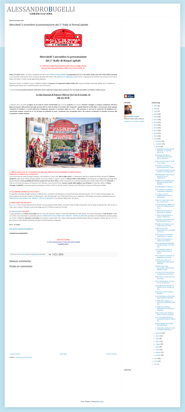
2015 (155, 136)
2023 (155, 114)
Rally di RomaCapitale (58, 74)
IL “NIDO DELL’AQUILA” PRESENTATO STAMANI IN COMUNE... (164, 308)
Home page (63, 354)
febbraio (158, 352)
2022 (155, 117)
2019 (155, 125)
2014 (155, 139)
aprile (157, 347)
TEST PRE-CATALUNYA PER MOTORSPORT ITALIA (164, 220)
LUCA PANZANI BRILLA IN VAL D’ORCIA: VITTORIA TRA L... (165, 171)
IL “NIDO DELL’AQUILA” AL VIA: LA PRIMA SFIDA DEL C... (165, 329)
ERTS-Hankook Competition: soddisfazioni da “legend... (164, 235)
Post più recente (15, 354)
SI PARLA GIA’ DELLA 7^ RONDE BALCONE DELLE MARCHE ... (164, 261)
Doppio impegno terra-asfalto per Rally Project (164, 324)
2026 (155, 106)
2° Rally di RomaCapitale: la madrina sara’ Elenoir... (164, 240)
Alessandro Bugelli (132, 116)
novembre (158, 144)
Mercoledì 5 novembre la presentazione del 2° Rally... (164, 166)
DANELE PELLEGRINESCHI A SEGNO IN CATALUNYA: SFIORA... (164, 182)
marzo (157, 349)
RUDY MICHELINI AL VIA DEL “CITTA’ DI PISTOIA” (164, 282)
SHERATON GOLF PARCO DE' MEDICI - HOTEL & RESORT (31, 198)
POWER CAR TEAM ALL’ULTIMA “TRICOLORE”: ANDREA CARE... (164, 268)
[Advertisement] (63, 335)
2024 (155, 111)
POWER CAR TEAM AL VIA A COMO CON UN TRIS (164, 225)
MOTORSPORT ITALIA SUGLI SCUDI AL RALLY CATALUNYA (164, 176)
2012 (155, 361)
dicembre (158, 141)
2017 (155, 130)
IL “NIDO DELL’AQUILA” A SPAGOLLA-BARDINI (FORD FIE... (165, 302)
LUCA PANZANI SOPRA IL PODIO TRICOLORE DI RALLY (163, 251)
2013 (155, 358)
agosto (157, 336)
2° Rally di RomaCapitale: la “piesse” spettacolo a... (164, 216)
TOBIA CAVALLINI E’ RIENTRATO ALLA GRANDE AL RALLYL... (165, 230)
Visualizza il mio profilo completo (134, 121)
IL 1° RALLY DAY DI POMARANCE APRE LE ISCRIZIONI (163, 195)
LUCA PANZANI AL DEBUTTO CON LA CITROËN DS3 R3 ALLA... (164, 206)
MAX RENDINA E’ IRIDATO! (164, 187)
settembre (158, 333)
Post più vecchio (111, 354)
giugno (157, 341)
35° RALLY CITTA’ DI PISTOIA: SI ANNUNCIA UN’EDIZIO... (165, 273)
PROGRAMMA (16, 211)
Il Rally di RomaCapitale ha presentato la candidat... (163, 211)
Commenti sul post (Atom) (24, 357)
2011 (155, 364)
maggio (158, 344)
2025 (155, 108)
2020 (155, 122)
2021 (155, 119)
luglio (157, 338)
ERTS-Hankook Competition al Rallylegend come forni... (164, 256)
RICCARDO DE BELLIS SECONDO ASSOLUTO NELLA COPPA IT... (163, 156)
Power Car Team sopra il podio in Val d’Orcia (164, 162)
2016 (155, 133)
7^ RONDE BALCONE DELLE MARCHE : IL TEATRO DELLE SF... (164, 150)
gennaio (158, 355)
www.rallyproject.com (69, 77)
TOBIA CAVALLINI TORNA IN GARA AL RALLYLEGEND (164, 313)
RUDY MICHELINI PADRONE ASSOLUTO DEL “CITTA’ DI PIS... (164, 245)
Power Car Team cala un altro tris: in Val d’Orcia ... (164, 201)
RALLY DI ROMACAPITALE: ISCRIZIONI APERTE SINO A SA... (165, 319)
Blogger (101, 401)
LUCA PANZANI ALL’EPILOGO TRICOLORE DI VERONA (165, 297)
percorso (13, 205)
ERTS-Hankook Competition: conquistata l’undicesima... (164, 190)
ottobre (157, 146)
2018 (155, 128)
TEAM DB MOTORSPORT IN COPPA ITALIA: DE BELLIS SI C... (164, 287)
